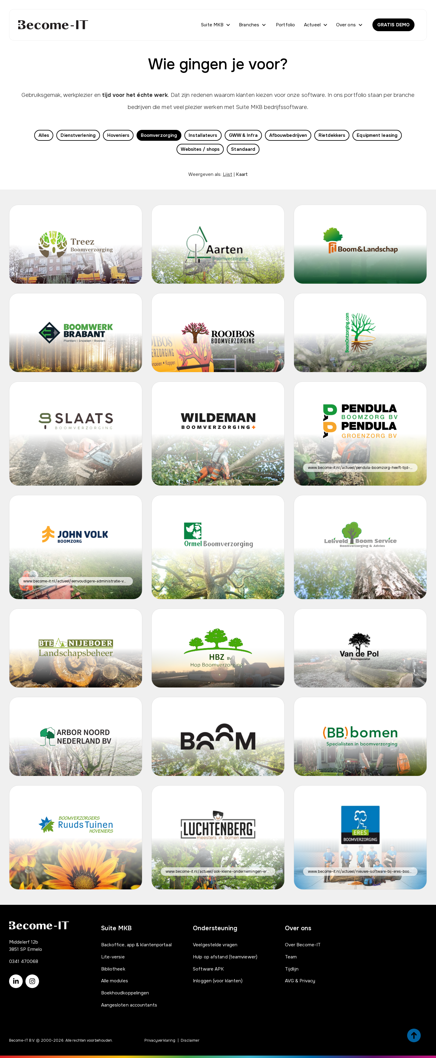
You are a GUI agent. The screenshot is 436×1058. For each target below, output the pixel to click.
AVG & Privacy (300, 981)
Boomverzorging (159, 135)
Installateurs (203, 135)
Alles (43, 135)
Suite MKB (212, 25)
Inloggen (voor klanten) (218, 981)
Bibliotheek (113, 969)
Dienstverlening (78, 135)
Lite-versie (113, 957)
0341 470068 (23, 961)
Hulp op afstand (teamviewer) (225, 957)
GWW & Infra (243, 135)
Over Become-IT (303, 945)
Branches (249, 25)
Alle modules (114, 981)
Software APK (208, 969)
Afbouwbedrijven (288, 135)
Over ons (346, 25)
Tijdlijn (292, 969)
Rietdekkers (332, 135)
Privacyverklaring (160, 1040)
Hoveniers (118, 135)
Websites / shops (200, 149)
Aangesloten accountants (129, 1005)
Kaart (242, 174)
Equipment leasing (377, 135)
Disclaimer (190, 1040)
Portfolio (285, 25)
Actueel (312, 25)
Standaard (243, 149)
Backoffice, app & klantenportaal (136, 945)
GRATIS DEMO (393, 25)
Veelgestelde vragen (215, 945)
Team (291, 957)
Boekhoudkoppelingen (125, 993)
